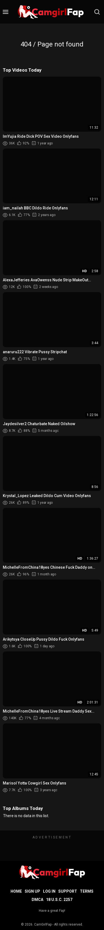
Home (16, 891)
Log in (49, 891)
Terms (86, 891)
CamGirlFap (43, 924)
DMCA (37, 899)
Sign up (32, 891)
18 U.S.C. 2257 (59, 899)
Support (67, 891)
